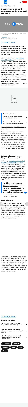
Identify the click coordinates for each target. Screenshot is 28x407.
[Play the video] (14, 24)
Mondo (9, 5)
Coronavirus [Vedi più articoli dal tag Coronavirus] (6, 343)
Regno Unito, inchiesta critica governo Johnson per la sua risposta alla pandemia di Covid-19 (12, 331)
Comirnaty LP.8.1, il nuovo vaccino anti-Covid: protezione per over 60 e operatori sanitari (11, 325)
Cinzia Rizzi (4, 37)
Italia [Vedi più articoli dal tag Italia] (20, 347)
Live (25, 1)
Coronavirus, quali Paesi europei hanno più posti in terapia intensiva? (12, 117)
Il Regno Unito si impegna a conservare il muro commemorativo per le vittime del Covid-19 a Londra (11, 337)
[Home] (1, 5)
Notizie (5, 5)
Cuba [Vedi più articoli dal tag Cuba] (13, 347)
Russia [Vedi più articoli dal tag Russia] (4, 350)
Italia (14, 5)
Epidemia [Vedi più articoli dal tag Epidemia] (5, 347)
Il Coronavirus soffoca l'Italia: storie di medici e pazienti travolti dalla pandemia (13, 122)
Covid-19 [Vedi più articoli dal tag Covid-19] (16, 343)
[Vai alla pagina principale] (5, 2)
